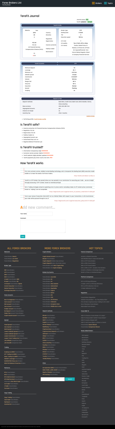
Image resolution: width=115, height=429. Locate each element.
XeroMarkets (85, 378)
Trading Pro (85, 358)
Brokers (13, 361)
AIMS (83, 362)
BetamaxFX (85, 337)
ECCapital (84, 383)
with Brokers (53, 331)
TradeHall (84, 396)
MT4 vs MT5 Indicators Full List (89, 286)
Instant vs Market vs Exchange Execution (92, 270)
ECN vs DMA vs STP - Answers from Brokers (93, 268)
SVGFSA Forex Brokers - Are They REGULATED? (94, 300)
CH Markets (85, 340)
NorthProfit (85, 415)
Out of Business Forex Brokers (89, 304)
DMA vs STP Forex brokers (88, 265)
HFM (83, 360)
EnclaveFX (84, 417)
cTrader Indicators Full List (88, 288)
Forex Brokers (10, 256)
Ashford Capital (86, 369)
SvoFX (83, 401)
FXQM (83, 405)
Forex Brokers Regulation (88, 297)
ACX (83, 392)
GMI (83, 351)
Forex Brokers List (12, 2)
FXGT (83, 367)
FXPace (84, 347)
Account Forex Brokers (55, 368)
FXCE (83, 399)
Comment (23, 218)
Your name (23, 214)
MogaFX (84, 365)
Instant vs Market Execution (89, 256)
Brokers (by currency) (53, 261)
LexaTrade (85, 385)
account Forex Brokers (14, 311)
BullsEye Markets (86, 342)
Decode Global (86, 344)
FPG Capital (85, 335)
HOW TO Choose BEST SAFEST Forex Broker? (93, 318)
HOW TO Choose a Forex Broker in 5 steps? (93, 315)
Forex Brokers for (52, 268)
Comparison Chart (13, 340)
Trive (83, 349)
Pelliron (84, 403)
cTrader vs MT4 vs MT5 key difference (92, 284)
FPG (83, 356)
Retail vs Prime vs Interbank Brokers (91, 272)
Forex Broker (89, 325)
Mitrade (84, 381)
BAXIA (83, 390)
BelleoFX (84, 353)
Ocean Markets (86, 387)
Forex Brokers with (53, 265)
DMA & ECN (14, 334)
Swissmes (85, 374)
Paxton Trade (85, 376)
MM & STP (14, 331)
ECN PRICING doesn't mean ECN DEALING (92, 259)
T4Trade (84, 371)
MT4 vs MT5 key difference (88, 281)
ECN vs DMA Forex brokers (88, 263)
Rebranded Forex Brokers (88, 306)
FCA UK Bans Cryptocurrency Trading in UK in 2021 (95, 302)
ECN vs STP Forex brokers (88, 261)
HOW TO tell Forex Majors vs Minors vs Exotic (93, 322)
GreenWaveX (85, 394)
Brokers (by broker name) (54, 263)
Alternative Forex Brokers (16, 381)
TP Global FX (85, 408)
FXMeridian (85, 412)
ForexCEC (84, 410)
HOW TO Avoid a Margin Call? (89, 320)
